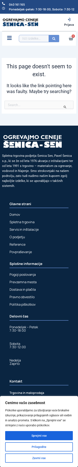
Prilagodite (39, 447)
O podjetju (17, 237)
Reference (17, 244)
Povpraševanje (21, 252)
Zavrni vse (39, 458)
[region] (39, 431)
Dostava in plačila (23, 289)
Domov (15, 214)
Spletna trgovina (22, 222)
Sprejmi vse (39, 435)
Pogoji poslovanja (23, 274)
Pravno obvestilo (22, 297)
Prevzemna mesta (23, 282)
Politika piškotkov (23, 304)
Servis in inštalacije (24, 229)
